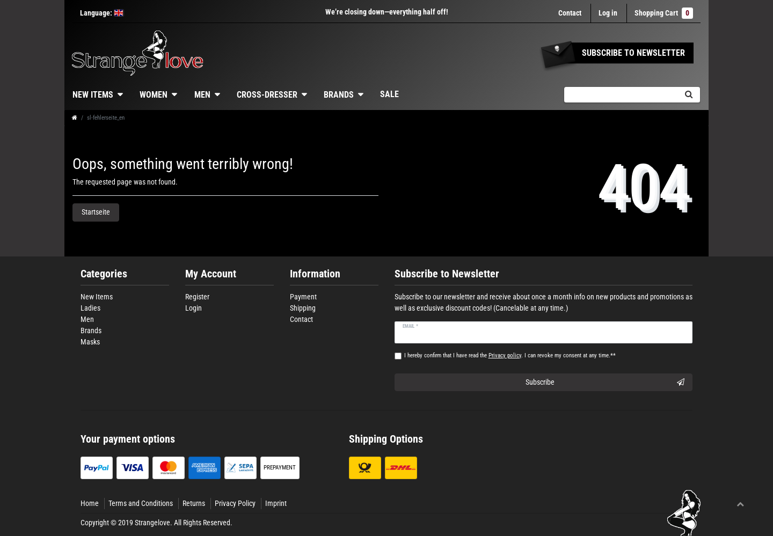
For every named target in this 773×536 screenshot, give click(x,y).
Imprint (276, 503)
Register (197, 296)
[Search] (688, 94)
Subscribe (605, 382)
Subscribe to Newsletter (447, 274)
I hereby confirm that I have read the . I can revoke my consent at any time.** (510, 355)
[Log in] (608, 13)
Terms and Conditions (140, 503)
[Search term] (620, 94)
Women (153, 95)
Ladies (90, 308)
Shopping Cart (664, 13)
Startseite (96, 212)
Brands (339, 95)
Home (90, 503)
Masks (90, 341)
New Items (92, 95)
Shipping (303, 308)
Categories (104, 274)
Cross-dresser (267, 95)
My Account (210, 274)
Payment (303, 296)
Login (193, 308)
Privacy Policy (235, 503)
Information (315, 274)
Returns (194, 503)
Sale (389, 94)
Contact (569, 13)
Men (202, 95)
